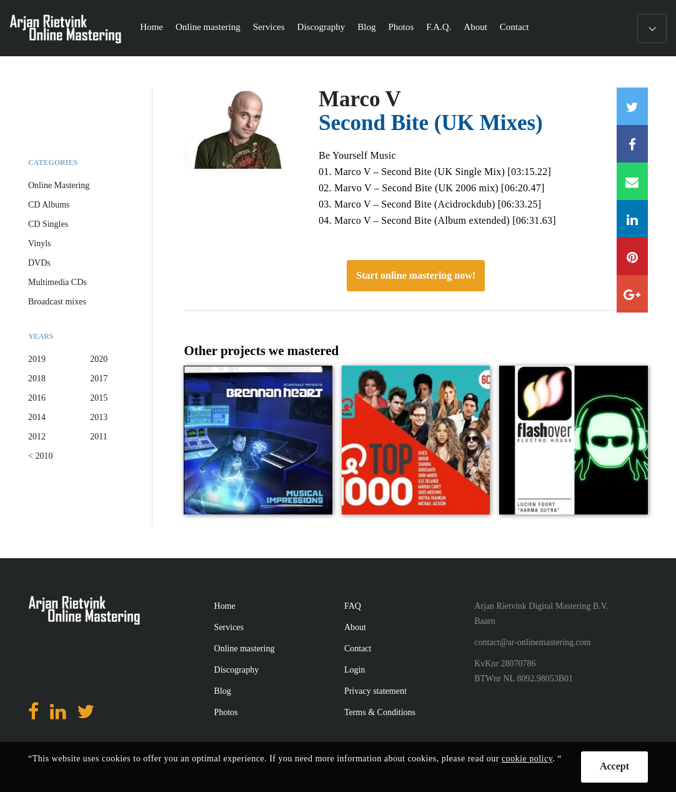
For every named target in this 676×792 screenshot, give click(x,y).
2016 (37, 398)
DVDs (39, 263)
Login (354, 669)
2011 (98, 436)
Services (269, 27)
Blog (366, 27)
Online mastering (208, 27)
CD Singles (48, 224)
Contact (514, 27)
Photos (401, 27)
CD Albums (49, 204)
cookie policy (527, 758)
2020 (98, 359)
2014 (37, 417)
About (475, 27)
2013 (98, 417)
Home (151, 27)
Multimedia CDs (57, 282)
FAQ (352, 606)
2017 (98, 378)
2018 (37, 378)
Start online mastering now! (415, 275)
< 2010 (40, 456)
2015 (98, 398)
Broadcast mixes (57, 301)
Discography (321, 27)
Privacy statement (375, 691)
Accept (614, 766)
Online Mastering (58, 185)
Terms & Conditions (379, 712)
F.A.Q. (438, 27)
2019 (37, 359)
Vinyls (39, 243)
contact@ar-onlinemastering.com (532, 642)
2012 (37, 436)
